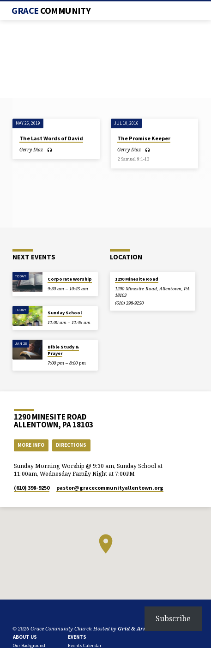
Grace (51, 11)
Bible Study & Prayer (63, 350)
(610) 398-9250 (129, 303)
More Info (31, 445)
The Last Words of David (51, 138)
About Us (25, 637)
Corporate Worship (70, 279)
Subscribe (173, 618)
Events (77, 637)
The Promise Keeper (143, 138)
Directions (71, 445)
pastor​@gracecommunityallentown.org (109, 487)
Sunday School (65, 313)
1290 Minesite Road (136, 279)
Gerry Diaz (31, 149)
